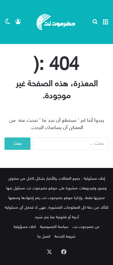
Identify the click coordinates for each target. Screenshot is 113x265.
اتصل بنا (43, 236)
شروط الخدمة (65, 236)
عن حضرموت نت (86, 227)
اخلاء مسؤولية (25, 227)
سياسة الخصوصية (54, 227)
